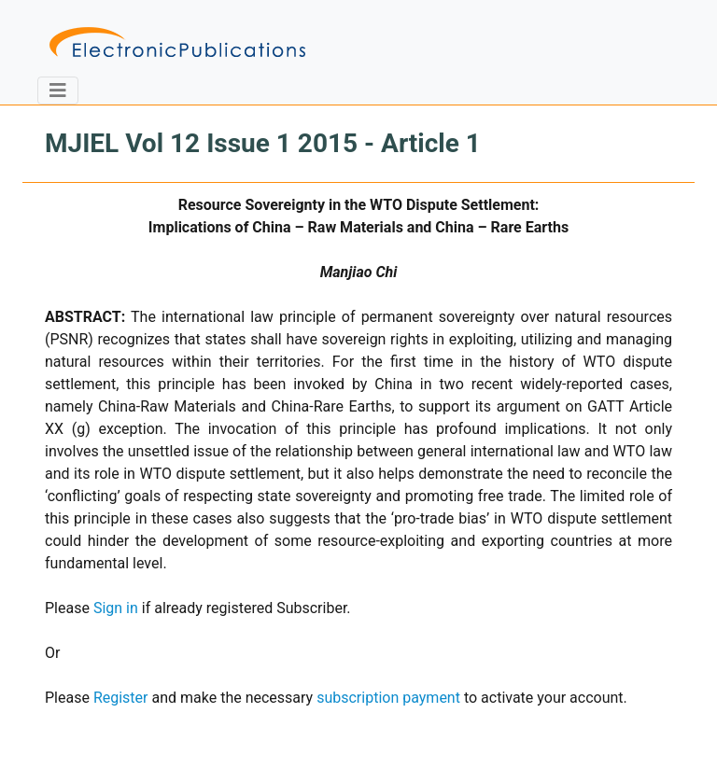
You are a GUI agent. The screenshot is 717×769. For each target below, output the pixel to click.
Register (120, 697)
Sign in (115, 608)
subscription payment (388, 697)
